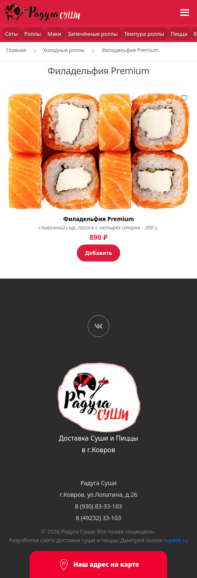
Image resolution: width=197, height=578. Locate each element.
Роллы (33, 33)
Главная (16, 50)
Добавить (98, 253)
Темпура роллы (144, 33)
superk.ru (176, 540)
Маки (55, 33)
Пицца (180, 33)
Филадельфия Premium (130, 50)
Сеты (12, 33)
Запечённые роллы (93, 33)
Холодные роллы (63, 50)
